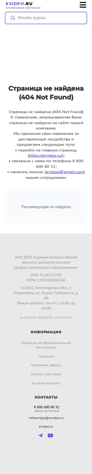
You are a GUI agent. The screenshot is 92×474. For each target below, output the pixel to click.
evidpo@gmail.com (65, 171)
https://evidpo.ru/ (45, 155)
